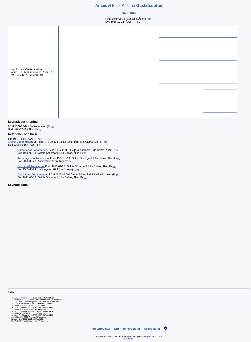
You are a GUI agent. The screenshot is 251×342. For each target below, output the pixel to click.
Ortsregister (152, 328)
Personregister (100, 328)
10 (114, 166)
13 (85, 177)
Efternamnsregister (127, 328)
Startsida (128, 339)
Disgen (147, 336)
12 (118, 174)
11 (77, 169)
